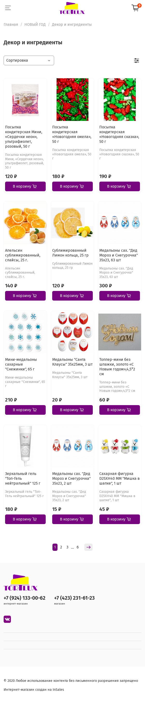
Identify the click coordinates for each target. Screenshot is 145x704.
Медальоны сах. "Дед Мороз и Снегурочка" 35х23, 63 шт (118, 255)
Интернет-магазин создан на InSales (34, 690)
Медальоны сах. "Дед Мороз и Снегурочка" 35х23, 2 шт (71, 478)
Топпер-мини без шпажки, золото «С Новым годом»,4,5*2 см (117, 366)
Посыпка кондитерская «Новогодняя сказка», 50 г (119, 134)
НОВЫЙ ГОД (35, 24)
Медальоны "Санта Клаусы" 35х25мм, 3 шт (72, 362)
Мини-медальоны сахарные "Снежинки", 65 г (21, 364)
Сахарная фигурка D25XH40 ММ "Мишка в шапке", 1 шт (119, 478)
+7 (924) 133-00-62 (24, 598)
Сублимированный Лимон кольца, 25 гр (70, 252)
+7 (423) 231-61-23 (74, 598)
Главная (11, 24)
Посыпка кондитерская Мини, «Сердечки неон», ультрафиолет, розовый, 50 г (23, 137)
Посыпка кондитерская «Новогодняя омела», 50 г (71, 134)
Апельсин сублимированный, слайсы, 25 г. (22, 255)
